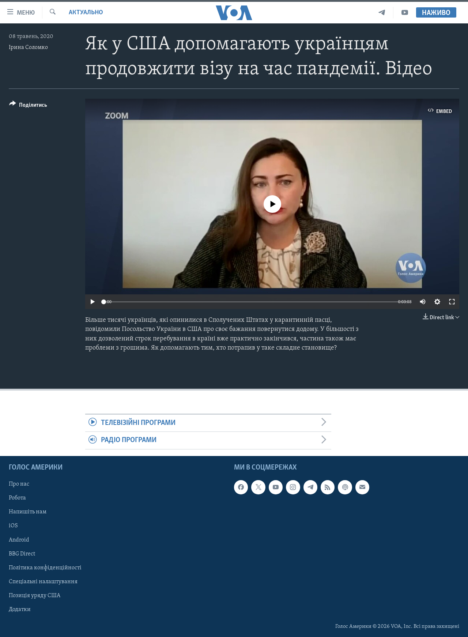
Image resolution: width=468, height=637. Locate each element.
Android (19, 540)
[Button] (28, 106)
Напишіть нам (27, 512)
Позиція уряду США (34, 595)
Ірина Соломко (28, 47)
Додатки (20, 609)
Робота (17, 498)
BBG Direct (22, 554)
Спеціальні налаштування (43, 581)
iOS (13, 526)
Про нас (19, 484)
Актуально (86, 12)
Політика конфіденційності (45, 567)
